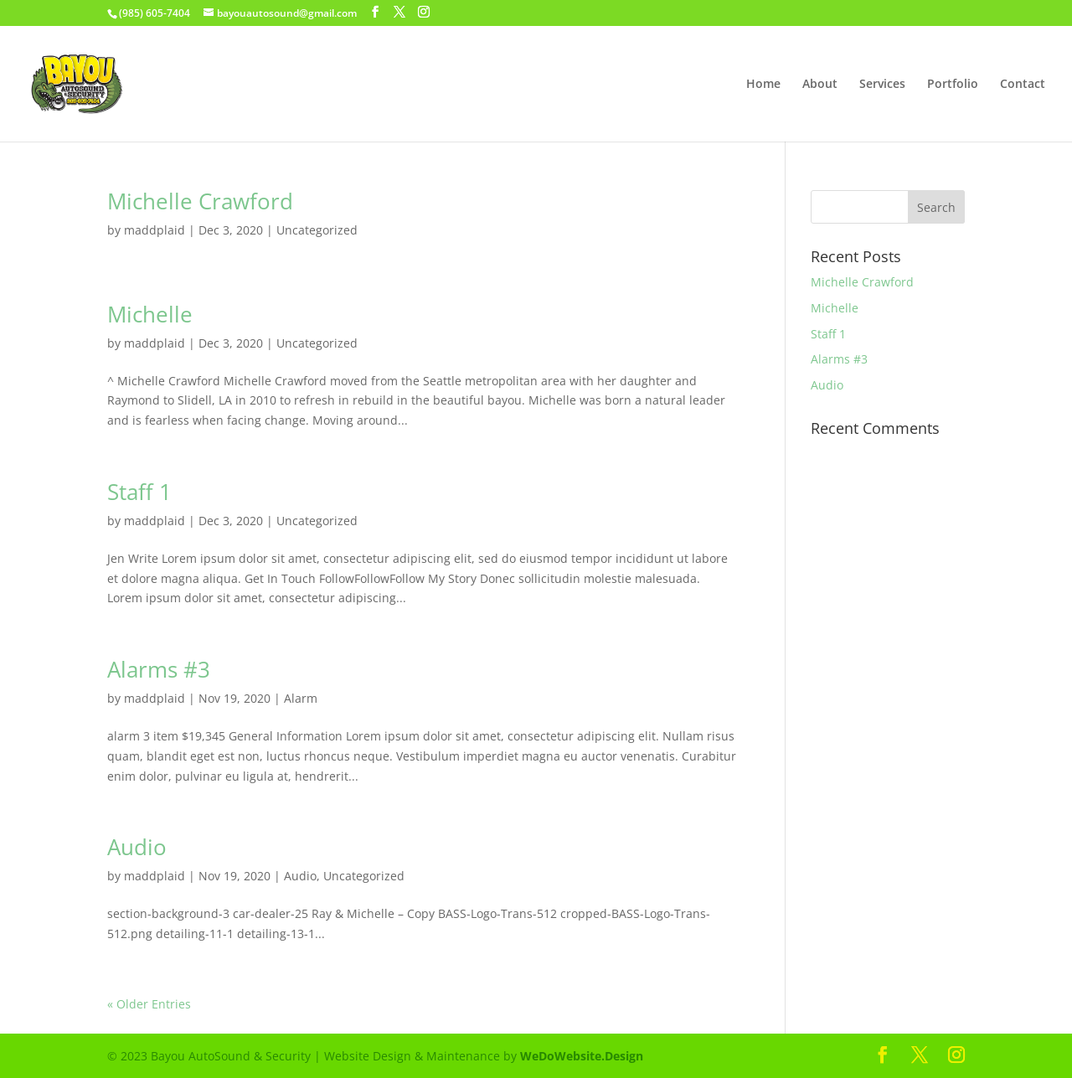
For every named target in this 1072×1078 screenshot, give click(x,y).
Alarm (300, 698)
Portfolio (952, 84)
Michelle (150, 314)
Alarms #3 (158, 669)
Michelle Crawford (200, 201)
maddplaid (154, 230)
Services (882, 84)
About (820, 84)
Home (763, 84)
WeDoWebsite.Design (581, 1056)
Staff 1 (139, 492)
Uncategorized (317, 230)
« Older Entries (149, 1004)
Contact (1022, 84)
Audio (137, 847)
